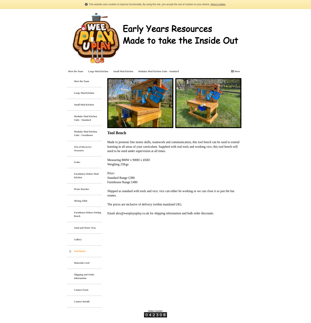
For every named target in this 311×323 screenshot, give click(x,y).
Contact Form (81, 289)
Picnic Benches (81, 189)
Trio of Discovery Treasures (82, 149)
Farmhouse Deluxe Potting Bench (87, 214)
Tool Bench (79, 251)
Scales (77, 162)
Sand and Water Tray (85, 227)
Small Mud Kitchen (123, 71)
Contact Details (82, 301)
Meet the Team (75, 71)
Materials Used (81, 263)
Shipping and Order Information (84, 276)
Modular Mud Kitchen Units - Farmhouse (85, 133)
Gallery (78, 239)
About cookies (217, 4)
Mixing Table (80, 200)
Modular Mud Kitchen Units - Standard (158, 71)
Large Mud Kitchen (98, 71)
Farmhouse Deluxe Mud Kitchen (86, 176)
